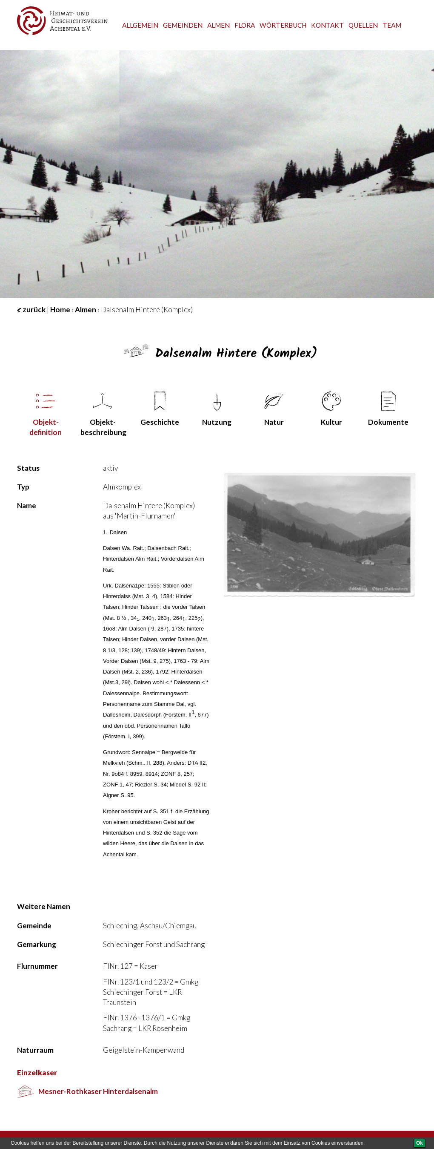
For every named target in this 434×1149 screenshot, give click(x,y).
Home (60, 309)
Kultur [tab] (331, 409)
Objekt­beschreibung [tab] (103, 414)
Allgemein (140, 25)
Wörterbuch (283, 25)
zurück (31, 309)
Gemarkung (36, 944)
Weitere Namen (43, 906)
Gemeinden (183, 25)
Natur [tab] (274, 409)
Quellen (363, 25)
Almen (218, 25)
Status (28, 468)
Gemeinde (34, 925)
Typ (23, 486)
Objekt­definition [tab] (45, 414)
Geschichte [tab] (159, 409)
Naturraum (35, 1049)
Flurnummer (37, 966)
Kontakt (327, 25)
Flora (244, 25)
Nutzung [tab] (216, 409)
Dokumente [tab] (388, 409)
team (392, 25)
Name (26, 505)
